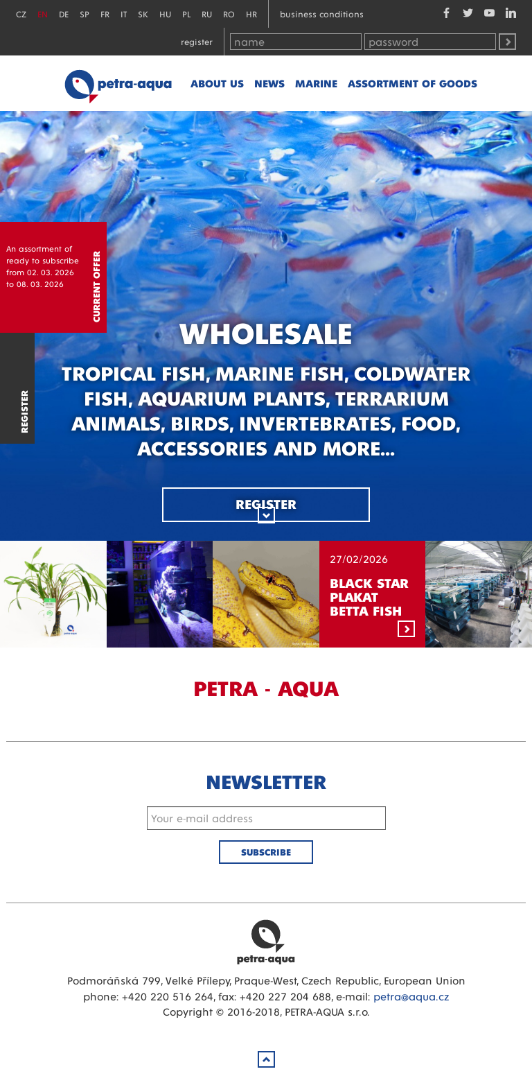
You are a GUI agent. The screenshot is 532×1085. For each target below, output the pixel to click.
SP (84, 13)
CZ (21, 13)
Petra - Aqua (118, 83)
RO (229, 13)
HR (251, 13)
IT (124, 13)
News (269, 82)
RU (207, 13)
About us (217, 82)
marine (316, 82)
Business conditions (322, 13)
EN (42, 13)
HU (165, 13)
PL (186, 13)
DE (64, 13)
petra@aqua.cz (411, 995)
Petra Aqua (266, 941)
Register (197, 41)
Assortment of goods (412, 82)
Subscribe (266, 852)
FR (104, 13)
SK (143, 13)
